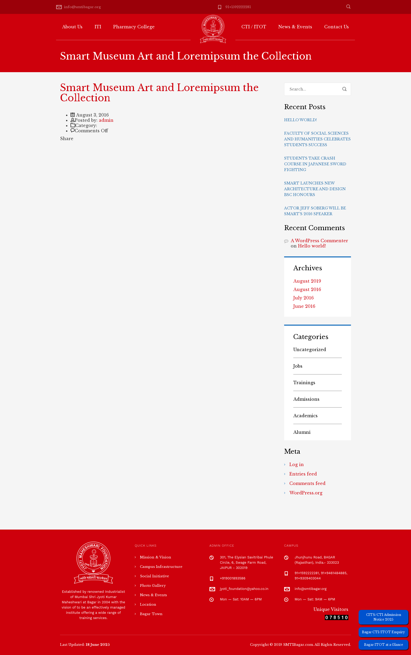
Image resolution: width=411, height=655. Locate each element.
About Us (72, 26)
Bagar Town (151, 614)
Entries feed (303, 474)
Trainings (304, 382)
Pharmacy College (134, 26)
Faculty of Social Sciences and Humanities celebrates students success (317, 139)
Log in (296, 464)
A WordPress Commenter (319, 240)
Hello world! (300, 120)
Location (148, 604)
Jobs (297, 366)
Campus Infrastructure (161, 566)
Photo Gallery (153, 585)
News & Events (295, 26)
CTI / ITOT (253, 26)
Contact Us (336, 26)
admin (106, 120)
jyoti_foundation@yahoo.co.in (244, 589)
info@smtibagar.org (82, 7)
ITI (98, 26)
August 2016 (307, 289)
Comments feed (307, 483)
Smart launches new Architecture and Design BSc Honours (315, 189)
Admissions (306, 399)
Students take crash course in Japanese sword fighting (315, 164)
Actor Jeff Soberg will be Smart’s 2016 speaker (315, 211)
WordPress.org (305, 492)
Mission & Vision (155, 557)
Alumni (302, 432)
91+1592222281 (238, 7)
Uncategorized (309, 349)
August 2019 (307, 281)
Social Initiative (154, 576)
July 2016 (303, 297)
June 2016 (304, 306)
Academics (305, 415)
